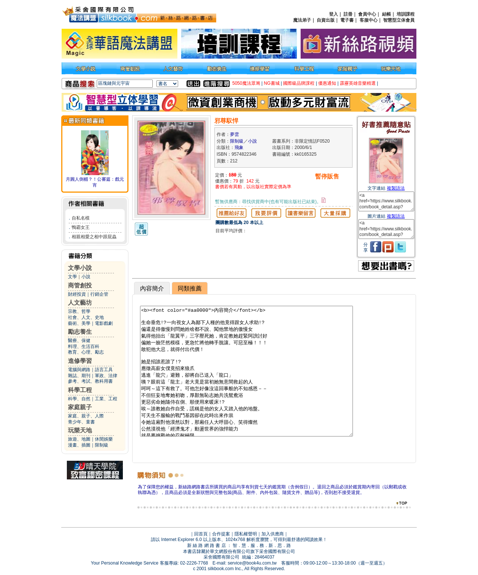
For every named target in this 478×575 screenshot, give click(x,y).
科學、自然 (79, 398)
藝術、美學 (79, 323)
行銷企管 (99, 294)
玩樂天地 (80, 430)
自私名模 (81, 218)
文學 (72, 276)
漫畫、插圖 (79, 445)
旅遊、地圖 (79, 439)
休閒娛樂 (104, 439)
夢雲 (234, 134)
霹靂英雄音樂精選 (358, 83)
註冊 (348, 14)
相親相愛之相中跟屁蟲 (94, 236)
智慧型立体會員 (399, 20)
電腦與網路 (79, 369)
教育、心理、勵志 (86, 352)
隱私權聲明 (246, 534)
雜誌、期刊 (79, 375)
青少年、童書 (81, 422)
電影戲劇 (104, 323)
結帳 (386, 14)
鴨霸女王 (81, 227)
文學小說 (80, 268)
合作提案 (221, 534)
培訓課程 (406, 14)
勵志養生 (80, 332)
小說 (85, 276)
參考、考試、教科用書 (90, 381)
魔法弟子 (302, 20)
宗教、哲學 (79, 311)
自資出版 (326, 20)
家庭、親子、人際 (86, 416)
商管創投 (80, 285)
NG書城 (272, 83)
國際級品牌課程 (298, 83)
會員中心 (367, 14)
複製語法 (396, 188)
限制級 (101, 445)
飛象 (239, 147)
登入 (333, 14)
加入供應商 (272, 534)
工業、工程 (106, 398)
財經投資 (77, 294)
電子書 (347, 20)
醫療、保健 (79, 340)
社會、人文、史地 (86, 317)
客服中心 (369, 20)
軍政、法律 (106, 375)
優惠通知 (327, 83)
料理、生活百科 (83, 346)
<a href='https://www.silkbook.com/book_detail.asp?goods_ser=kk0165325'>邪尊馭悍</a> (386, 201)
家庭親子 (80, 407)
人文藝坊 (80, 302)
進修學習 (80, 361)
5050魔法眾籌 (246, 83)
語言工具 (104, 369)
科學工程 (80, 390)
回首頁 (201, 534)
